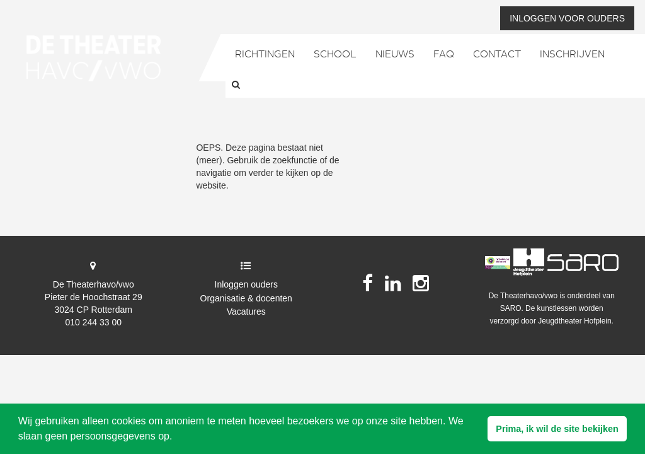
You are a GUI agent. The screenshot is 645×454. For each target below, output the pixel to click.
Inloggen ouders (246, 284)
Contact (497, 55)
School (335, 55)
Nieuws (394, 55)
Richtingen (265, 55)
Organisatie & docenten (246, 298)
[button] (557, 428)
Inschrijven (572, 55)
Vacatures (246, 311)
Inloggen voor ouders (567, 18)
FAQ (443, 55)
